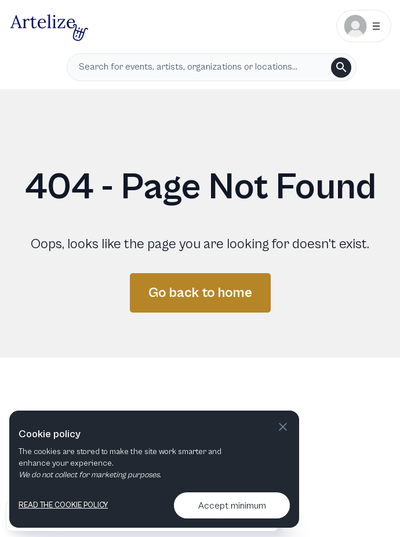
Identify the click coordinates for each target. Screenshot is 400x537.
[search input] (202, 67)
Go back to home (200, 293)
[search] (341, 67)
